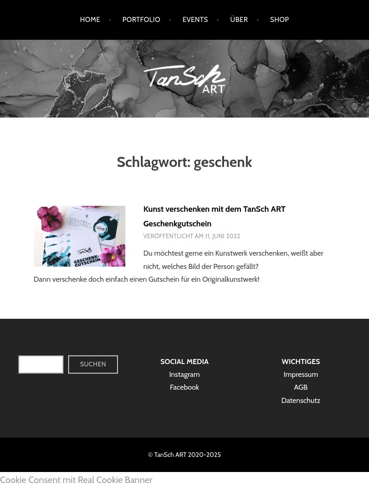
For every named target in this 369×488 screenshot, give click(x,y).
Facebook (184, 387)
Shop (279, 20)
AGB (301, 387)
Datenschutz (300, 400)
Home (90, 20)
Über (239, 20)
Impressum (300, 374)
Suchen (93, 364)
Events (195, 20)
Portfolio (141, 20)
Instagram (184, 374)
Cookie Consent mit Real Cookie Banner (76, 479)
